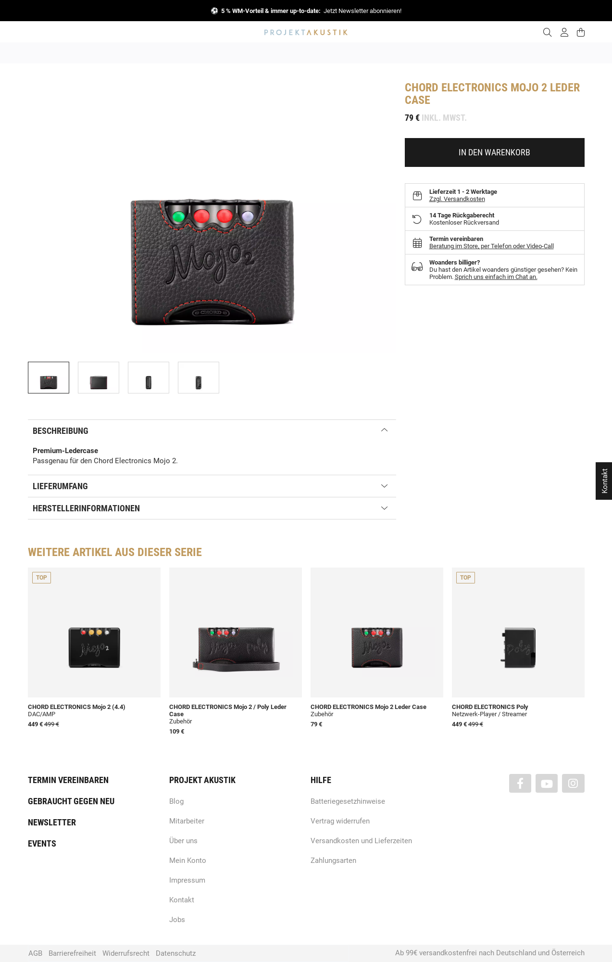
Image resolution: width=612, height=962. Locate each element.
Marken (215, 53)
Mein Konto (187, 860)
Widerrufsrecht (126, 953)
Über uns (183, 840)
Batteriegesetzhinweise (348, 801)
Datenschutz (176, 953)
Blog (176, 801)
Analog (252, 53)
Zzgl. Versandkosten (457, 199)
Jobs (177, 919)
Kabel (484, 53)
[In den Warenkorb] (495, 152)
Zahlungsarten (333, 860)
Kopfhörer (447, 53)
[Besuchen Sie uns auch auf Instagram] (573, 783)
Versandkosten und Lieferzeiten (361, 840)
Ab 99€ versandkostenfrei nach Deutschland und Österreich (490, 953)
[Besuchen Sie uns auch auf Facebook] (520, 783)
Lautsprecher (400, 53)
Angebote (132, 53)
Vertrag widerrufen (340, 821)
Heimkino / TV (347, 53)
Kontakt (181, 900)
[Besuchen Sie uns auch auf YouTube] (547, 783)
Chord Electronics (456, 87)
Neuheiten (175, 53)
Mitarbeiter (186, 821)
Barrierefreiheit (72, 953)
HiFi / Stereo (295, 53)
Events (42, 843)
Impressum (187, 880)
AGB (35, 953)
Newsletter (52, 822)
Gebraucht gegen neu (71, 801)
